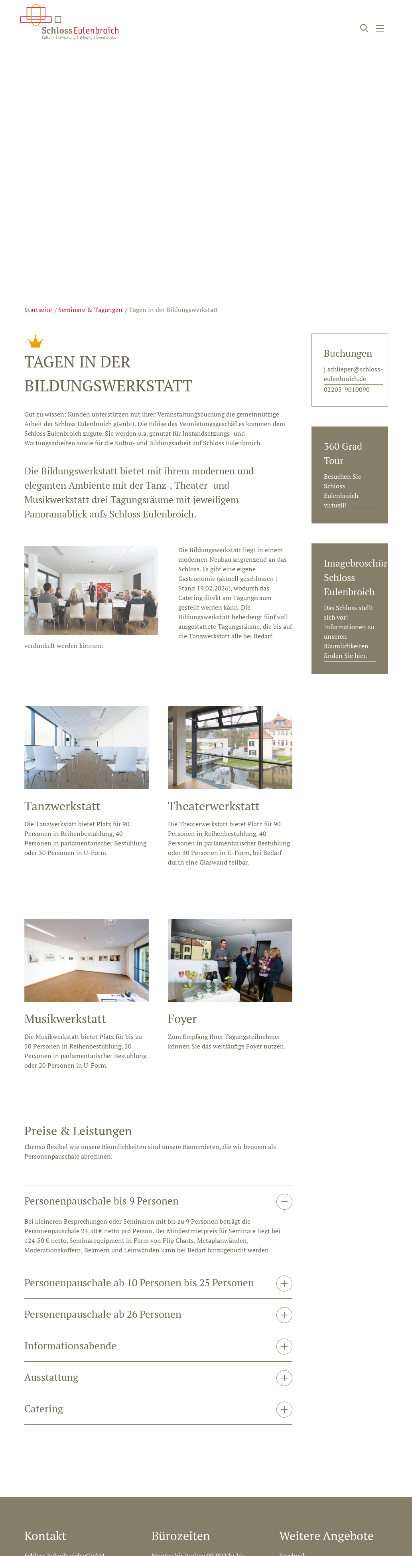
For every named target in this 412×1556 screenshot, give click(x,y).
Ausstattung (51, 1145)
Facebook (292, 1324)
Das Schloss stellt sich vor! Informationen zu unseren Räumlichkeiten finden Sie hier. (349, 631)
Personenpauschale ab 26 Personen (102, 1082)
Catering (43, 1177)
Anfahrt (162, 1359)
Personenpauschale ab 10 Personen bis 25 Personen (139, 1051)
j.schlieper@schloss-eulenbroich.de (353, 374)
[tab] (158, 969)
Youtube (291, 1339)
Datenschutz (370, 1428)
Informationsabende (70, 1114)
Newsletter (294, 1354)
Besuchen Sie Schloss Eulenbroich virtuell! (342, 490)
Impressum (325, 1428)
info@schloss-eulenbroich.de (66, 1368)
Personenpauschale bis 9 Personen (101, 969)
